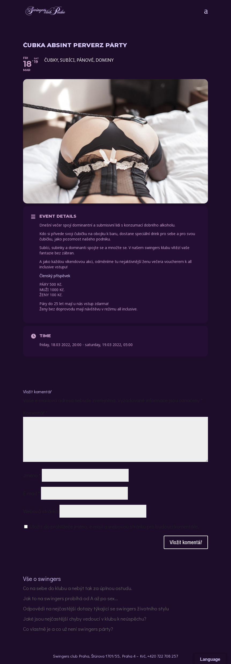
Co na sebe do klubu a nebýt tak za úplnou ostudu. (77, 588)
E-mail (31, 493)
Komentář (35, 412)
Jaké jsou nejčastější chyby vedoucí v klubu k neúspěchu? (84, 618)
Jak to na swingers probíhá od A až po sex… (70, 598)
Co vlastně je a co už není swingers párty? (68, 628)
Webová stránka (40, 511)
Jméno (32, 475)
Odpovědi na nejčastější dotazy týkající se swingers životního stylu (96, 608)
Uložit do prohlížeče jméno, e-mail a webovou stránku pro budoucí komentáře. (114, 526)
